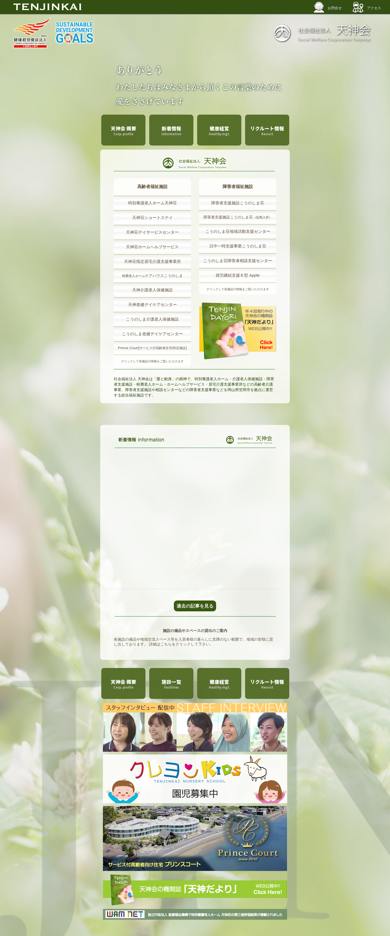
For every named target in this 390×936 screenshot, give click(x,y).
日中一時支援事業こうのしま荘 (237, 246)
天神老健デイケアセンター (152, 304)
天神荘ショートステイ (152, 217)
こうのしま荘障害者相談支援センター (237, 260)
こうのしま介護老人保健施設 (152, 319)
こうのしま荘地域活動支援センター (237, 231)
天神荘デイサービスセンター (152, 232)
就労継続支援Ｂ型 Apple (238, 275)
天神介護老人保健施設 (152, 290)
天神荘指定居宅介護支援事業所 (152, 261)
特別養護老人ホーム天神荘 (152, 203)
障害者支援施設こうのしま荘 (237, 203)
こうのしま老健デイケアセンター (152, 333)
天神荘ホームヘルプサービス (152, 246)
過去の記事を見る (195, 606)
